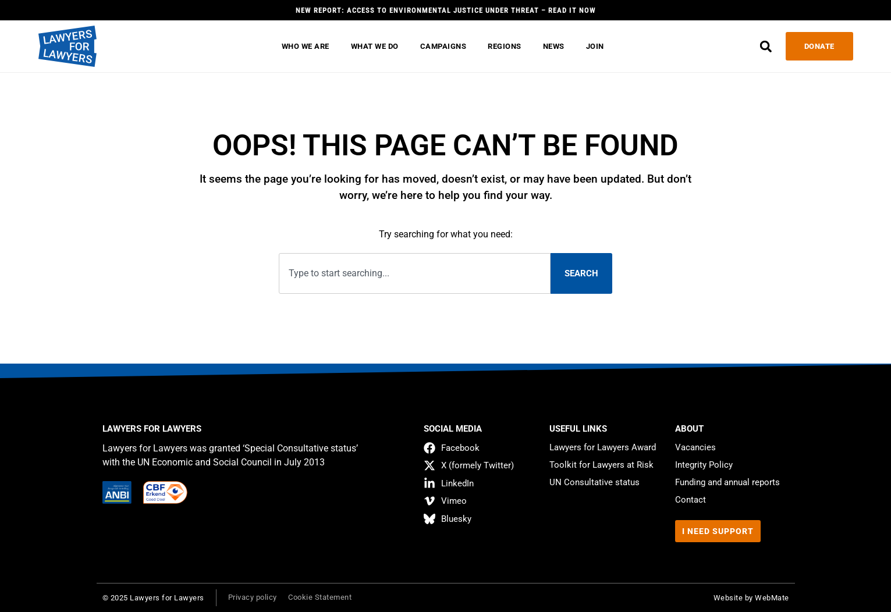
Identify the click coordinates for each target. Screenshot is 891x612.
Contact (690, 499)
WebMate (772, 597)
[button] (765, 46)
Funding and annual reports (727, 482)
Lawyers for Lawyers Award (602, 447)
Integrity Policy (704, 465)
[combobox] (414, 273)
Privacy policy (252, 597)
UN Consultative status (594, 482)
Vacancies (695, 447)
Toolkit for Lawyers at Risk (601, 465)
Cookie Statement (320, 597)
